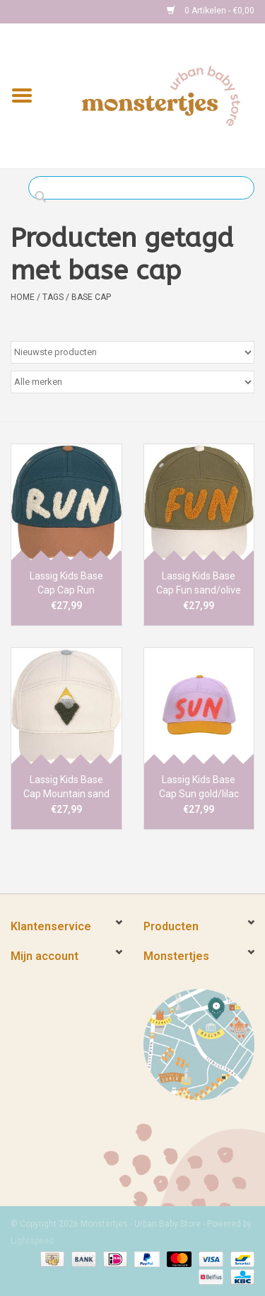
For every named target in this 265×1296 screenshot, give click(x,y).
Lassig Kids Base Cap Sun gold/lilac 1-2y (199, 787)
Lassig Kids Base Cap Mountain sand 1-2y (66, 787)
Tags (53, 297)
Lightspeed (32, 1241)
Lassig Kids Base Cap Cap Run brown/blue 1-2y (66, 583)
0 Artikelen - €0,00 (210, 11)
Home (23, 297)
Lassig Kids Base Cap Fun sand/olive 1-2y (198, 583)
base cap (91, 297)
